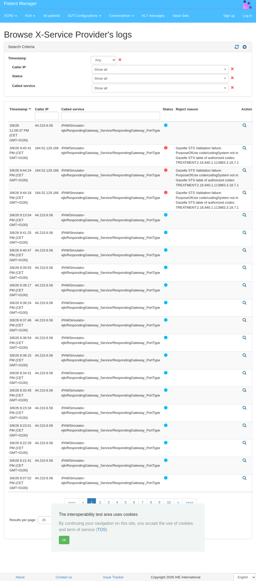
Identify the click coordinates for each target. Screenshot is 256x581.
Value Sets (180, 16)
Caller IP (19, 67)
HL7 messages (153, 16)
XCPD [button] (10, 16)
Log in (247, 16)
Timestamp (17, 58)
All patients (51, 16)
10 (169, 502)
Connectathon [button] (121, 16)
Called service (23, 86)
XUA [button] (30, 16)
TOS (101, 529)
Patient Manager (20, 3)
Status (17, 76)
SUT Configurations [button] (84, 16)
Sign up (229, 16)
